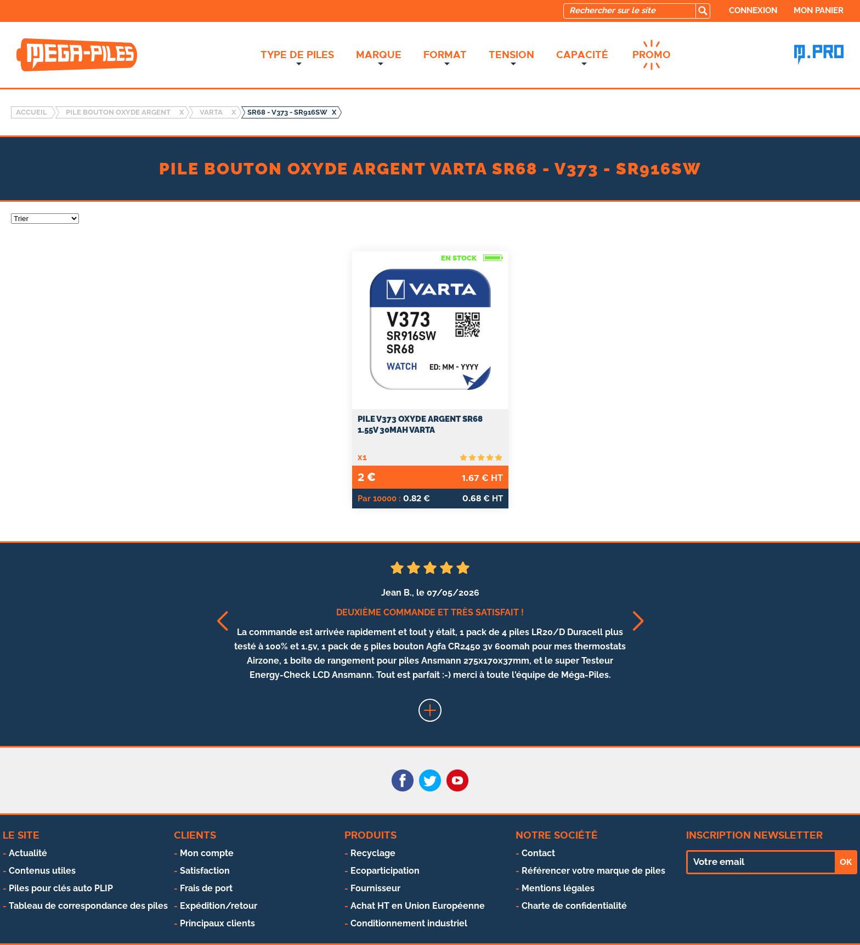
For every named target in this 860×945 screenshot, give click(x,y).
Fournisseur (375, 888)
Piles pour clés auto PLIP (61, 888)
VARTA (211, 112)
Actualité (28, 853)
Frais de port (206, 888)
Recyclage (372, 853)
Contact (538, 853)
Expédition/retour (218, 906)
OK (846, 862)
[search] (702, 11)
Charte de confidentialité (574, 906)
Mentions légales (558, 888)
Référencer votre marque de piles (593, 870)
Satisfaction (205, 870)
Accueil (31, 112)
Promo (651, 54)
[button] (222, 621)
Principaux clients (217, 923)
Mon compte (207, 853)
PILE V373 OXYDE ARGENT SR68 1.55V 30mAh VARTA (420, 424)
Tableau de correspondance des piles (88, 906)
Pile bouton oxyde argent (118, 112)
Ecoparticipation (385, 870)
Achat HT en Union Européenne (417, 906)
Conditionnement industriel (408, 923)
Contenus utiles (42, 870)
